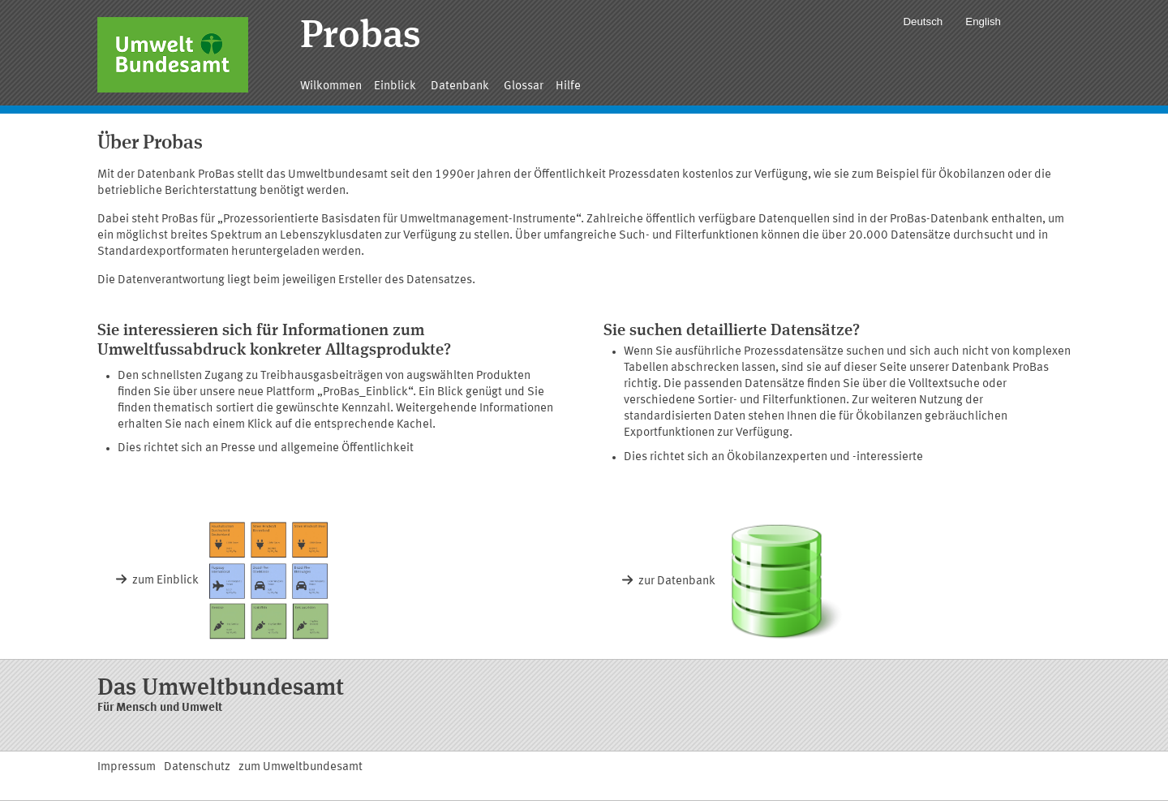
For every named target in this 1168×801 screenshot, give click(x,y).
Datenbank (461, 86)
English (983, 21)
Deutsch (923, 21)
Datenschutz (197, 767)
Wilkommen (331, 86)
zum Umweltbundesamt (300, 767)
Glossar (523, 86)
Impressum (126, 767)
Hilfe (568, 86)
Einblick (396, 86)
